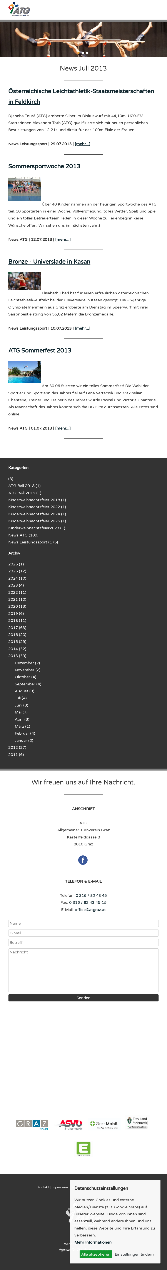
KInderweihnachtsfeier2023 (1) (36, 528)
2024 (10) (17, 578)
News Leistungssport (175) (33, 542)
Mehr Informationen (93, 1242)
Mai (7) (21, 712)
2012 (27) (17, 747)
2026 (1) (16, 564)
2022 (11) (17, 592)
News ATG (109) (23, 535)
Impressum (60, 1187)
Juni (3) (21, 705)
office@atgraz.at (90, 909)
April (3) (22, 719)
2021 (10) (17, 599)
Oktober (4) (25, 677)
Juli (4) (21, 698)
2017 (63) (17, 627)
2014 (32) (17, 648)
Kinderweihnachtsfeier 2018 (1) (37, 500)
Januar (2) (24, 740)
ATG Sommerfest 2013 (39, 350)
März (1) (22, 726)
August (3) (24, 691)
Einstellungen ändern (134, 1254)
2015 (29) (17, 641)
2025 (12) (17, 571)
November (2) (27, 670)
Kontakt (43, 1187)
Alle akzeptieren (95, 1254)
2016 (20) (17, 634)
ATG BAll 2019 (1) (24, 493)
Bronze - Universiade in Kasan (49, 261)
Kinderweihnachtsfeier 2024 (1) (37, 514)
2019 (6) (16, 613)
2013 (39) (17, 655)
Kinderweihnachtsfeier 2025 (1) (37, 521)
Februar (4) (25, 733)
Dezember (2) (27, 663)
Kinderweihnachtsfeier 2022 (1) (37, 506)
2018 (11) (17, 620)
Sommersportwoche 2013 (44, 166)
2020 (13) (17, 606)
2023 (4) (16, 585)
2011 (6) (16, 754)
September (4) (28, 684)
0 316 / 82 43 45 (91, 895)
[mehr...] (82, 144)
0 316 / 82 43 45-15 (88, 902)
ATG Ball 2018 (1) (24, 485)
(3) (10, 478)
